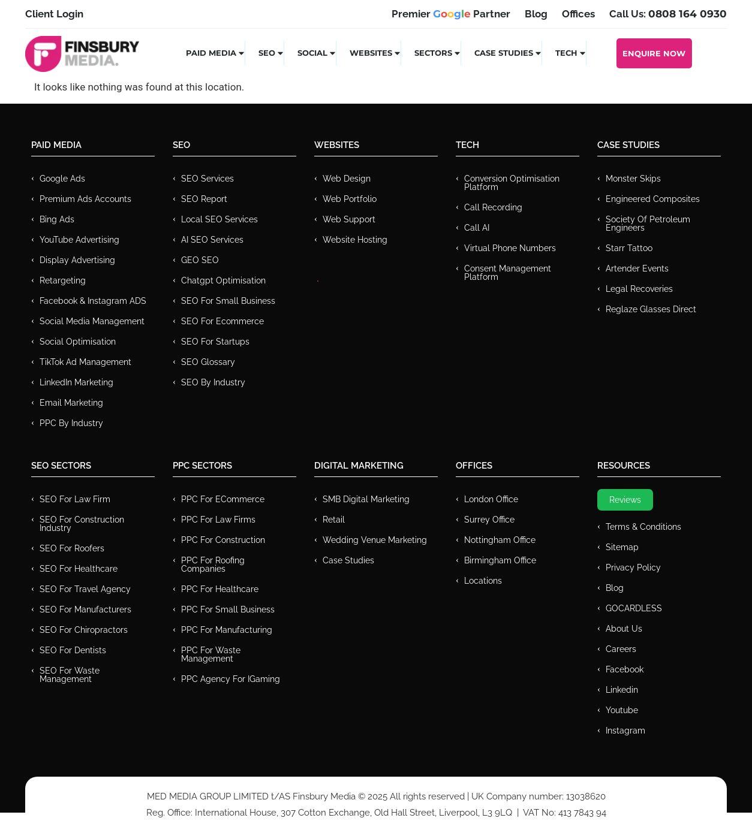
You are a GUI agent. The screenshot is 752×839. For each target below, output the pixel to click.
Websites (375, 52)
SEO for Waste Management (70, 675)
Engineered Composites (653, 199)
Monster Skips (633, 178)
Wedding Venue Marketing (375, 540)
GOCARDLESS (634, 608)
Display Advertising (77, 260)
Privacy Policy (633, 567)
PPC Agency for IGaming (230, 679)
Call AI (476, 228)
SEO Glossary (208, 362)
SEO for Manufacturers (85, 609)
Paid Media (215, 52)
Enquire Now (653, 53)
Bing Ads (57, 219)
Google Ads (62, 178)
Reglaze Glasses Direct (651, 309)
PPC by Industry (71, 423)
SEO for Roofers (72, 548)
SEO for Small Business (228, 301)
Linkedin (622, 690)
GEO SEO (200, 260)
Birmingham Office (500, 560)
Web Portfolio (350, 199)
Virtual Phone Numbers (510, 248)
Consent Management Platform (507, 273)
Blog (615, 588)
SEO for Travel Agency (85, 589)
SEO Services (207, 178)
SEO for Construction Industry (82, 524)
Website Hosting (355, 240)
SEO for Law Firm (75, 499)
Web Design (347, 178)
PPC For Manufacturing (226, 630)
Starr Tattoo (629, 248)
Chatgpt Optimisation (223, 280)
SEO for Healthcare (79, 569)
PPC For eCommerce (222, 499)
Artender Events (637, 268)
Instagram (625, 730)
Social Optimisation (78, 341)
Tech (570, 52)
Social (316, 52)
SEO (271, 52)
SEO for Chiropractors (84, 630)
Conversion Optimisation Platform (512, 183)
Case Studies (508, 52)
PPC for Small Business (228, 609)
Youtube (622, 710)
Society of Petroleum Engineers (648, 224)
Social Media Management (92, 321)
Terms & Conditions (643, 527)
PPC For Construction (223, 540)
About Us (624, 628)
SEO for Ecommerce (222, 321)
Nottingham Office (500, 540)
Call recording (493, 207)
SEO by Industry (213, 382)
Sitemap (622, 547)
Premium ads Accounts (85, 199)
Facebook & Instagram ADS (93, 301)
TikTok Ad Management (85, 362)
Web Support (349, 219)
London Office (491, 499)
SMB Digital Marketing (366, 499)
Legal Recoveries (639, 289)
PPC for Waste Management (210, 654)
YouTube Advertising (79, 240)
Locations (483, 581)
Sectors (437, 52)
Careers (621, 649)
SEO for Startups (215, 341)
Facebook (624, 669)
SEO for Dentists (73, 650)
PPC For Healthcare (219, 589)
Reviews (625, 500)
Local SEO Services (219, 219)
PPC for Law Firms (218, 519)
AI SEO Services (212, 240)
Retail (334, 519)
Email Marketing (71, 403)
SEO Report (204, 199)
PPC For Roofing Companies (213, 565)
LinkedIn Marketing (76, 382)
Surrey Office (489, 519)
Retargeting (63, 280)
